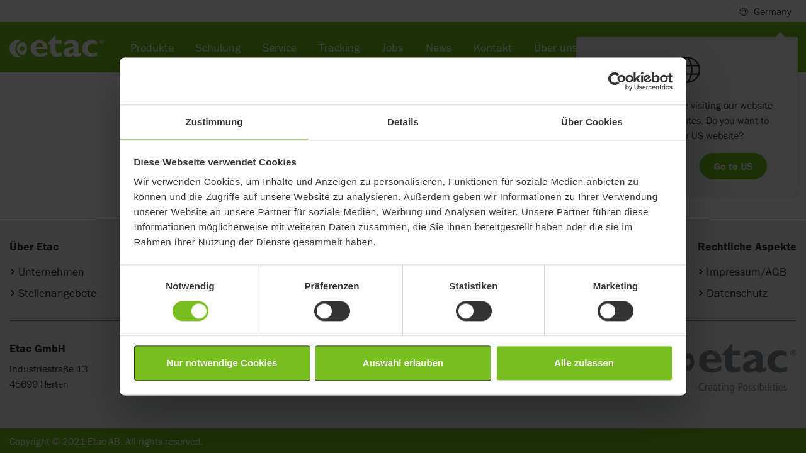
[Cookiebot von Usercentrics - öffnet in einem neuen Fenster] (617, 81)
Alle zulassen (584, 362)
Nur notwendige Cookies (222, 362)
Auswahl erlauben (403, 362)
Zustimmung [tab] (214, 121)
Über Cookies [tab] (592, 121)
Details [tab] (403, 121)
